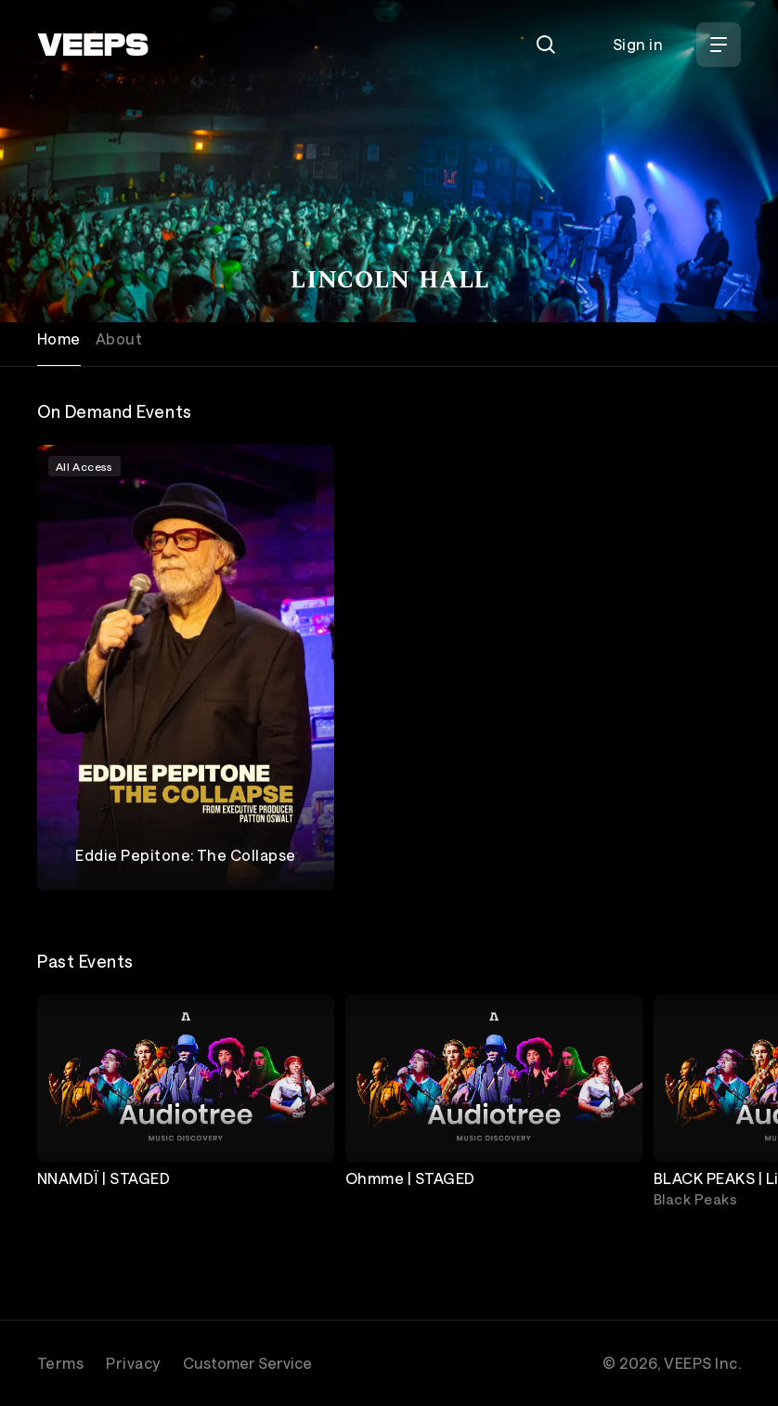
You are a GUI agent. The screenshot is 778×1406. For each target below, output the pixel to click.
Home (59, 338)
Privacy (133, 1363)
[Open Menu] (718, 44)
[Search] (546, 44)
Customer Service (247, 1363)
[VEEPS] (93, 44)
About (119, 338)
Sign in (638, 44)
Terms (60, 1363)
